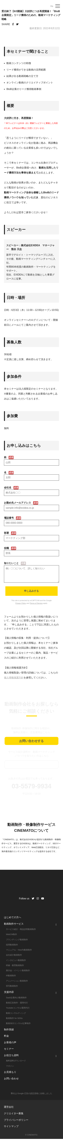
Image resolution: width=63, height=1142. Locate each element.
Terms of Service (36, 606)
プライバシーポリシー (16, 1123)
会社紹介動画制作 (14, 958)
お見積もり (10, 1075)
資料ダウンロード (31, 767)
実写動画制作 (12, 989)
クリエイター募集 (13, 1116)
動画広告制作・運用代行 (17, 1006)
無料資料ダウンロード (16, 1064)
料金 (6, 1039)
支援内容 (9, 995)
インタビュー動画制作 (16, 963)
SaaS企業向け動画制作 (16, 1001)
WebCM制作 (11, 937)
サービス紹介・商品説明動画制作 (21, 932)
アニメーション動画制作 (17, 984)
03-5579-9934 (31, 789)
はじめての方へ (12, 920)
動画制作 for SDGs (14, 1021)
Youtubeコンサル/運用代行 (18, 1011)
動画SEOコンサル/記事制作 (18, 1026)
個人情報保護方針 (14, 680)
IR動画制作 (11, 979)
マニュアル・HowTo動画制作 (19, 953)
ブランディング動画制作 (17, 943)
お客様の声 (10, 1045)
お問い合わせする (31, 744)
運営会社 (9, 1110)
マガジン (10, 1069)
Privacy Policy (20, 606)
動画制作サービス (14, 927)
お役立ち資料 (11, 1058)
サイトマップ (11, 1129)
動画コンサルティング (16, 1016)
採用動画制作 (12, 948)
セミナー (9, 1052)
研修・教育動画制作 (15, 968)
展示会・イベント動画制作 (18, 973)
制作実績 (9, 1032)
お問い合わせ (11, 1081)
